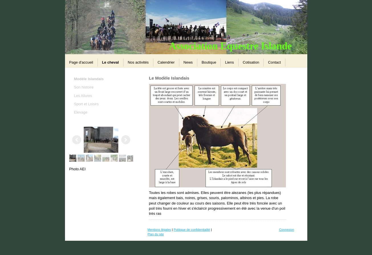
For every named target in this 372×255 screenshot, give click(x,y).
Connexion (286, 229)
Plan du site (156, 234)
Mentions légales (159, 229)
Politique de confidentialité (192, 229)
